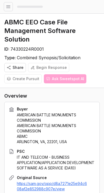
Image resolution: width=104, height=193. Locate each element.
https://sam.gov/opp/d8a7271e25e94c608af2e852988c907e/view (52, 186)
